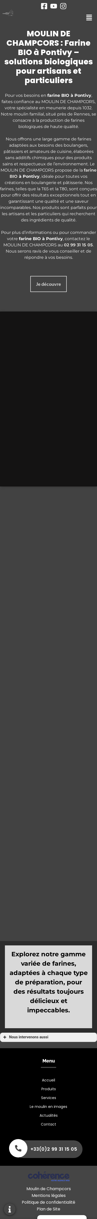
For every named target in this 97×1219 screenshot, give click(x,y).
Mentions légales (49, 1195)
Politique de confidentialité (48, 1202)
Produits (48, 1089)
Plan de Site (48, 1209)
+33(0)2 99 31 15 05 (54, 1149)
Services (48, 1097)
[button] (48, 284)
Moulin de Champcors (48, 1189)
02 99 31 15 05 (78, 244)
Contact (48, 1124)
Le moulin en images (48, 1106)
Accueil (48, 1080)
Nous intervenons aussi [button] (25, 1037)
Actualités (49, 1115)
